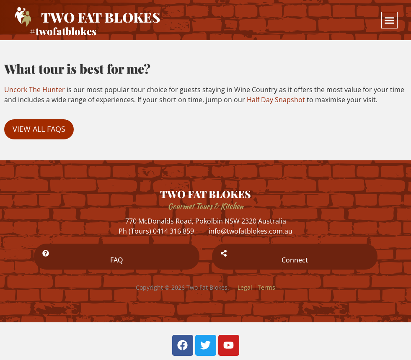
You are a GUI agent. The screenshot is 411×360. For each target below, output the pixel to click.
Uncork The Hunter (34, 89)
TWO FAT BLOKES (205, 194)
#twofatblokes (62, 31)
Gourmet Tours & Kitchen (205, 206)
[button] (389, 20)
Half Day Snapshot (276, 99)
